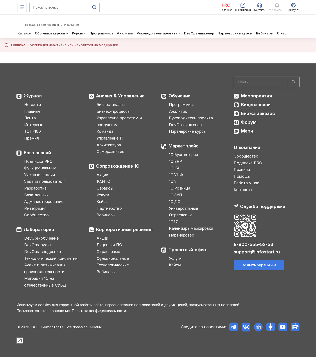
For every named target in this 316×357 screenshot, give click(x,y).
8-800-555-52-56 (253, 244)
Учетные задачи (39, 174)
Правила (242, 169)
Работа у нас (246, 183)
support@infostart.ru (257, 252)
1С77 (173, 221)
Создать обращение (258, 265)
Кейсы (102, 201)
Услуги (103, 195)
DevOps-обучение (41, 238)
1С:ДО (175, 201)
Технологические (113, 265)
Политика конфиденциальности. (99, 311)
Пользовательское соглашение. (43, 311)
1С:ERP (175, 161)
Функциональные (40, 168)
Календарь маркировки (191, 228)
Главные (32, 111)
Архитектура (109, 145)
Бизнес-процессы (113, 111)
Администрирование (43, 201)
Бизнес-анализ (111, 104)
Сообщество (36, 215)
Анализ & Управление (120, 96)
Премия (31, 138)
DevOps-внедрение (42, 251)
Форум (249, 122)
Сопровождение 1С (117, 166)
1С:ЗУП (175, 195)
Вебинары (106, 215)
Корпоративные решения (124, 229)
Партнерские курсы (187, 131)
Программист (182, 104)
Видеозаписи (256, 104)
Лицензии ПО (109, 244)
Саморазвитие (110, 151)
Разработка (35, 188)
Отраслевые (108, 251)
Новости (32, 104)
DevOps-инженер (185, 124)
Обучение (179, 96)
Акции (102, 174)
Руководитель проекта (191, 118)
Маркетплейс (184, 146)
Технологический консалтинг (51, 258)
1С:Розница (179, 188)
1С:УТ (174, 181)
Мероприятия (256, 96)
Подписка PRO (38, 161)
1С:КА (174, 168)
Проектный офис (187, 249)
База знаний (37, 152)
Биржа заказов (258, 113)
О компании (247, 147)
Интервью (33, 124)
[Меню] (22, 7)
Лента (30, 118)
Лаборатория (39, 229)
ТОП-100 (32, 131)
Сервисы (105, 188)
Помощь (242, 176)
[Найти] (294, 82)
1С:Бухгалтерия (183, 154)
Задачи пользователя (45, 181)
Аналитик (178, 111)
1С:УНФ (176, 174)
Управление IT (110, 138)
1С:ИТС (103, 181)
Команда (105, 131)
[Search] (267, 82)
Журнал (33, 96)
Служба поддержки (262, 206)
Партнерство (109, 208)
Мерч (247, 131)
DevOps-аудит (38, 244)
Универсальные (183, 208)
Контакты (243, 189)
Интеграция (35, 208)
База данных (36, 195)
